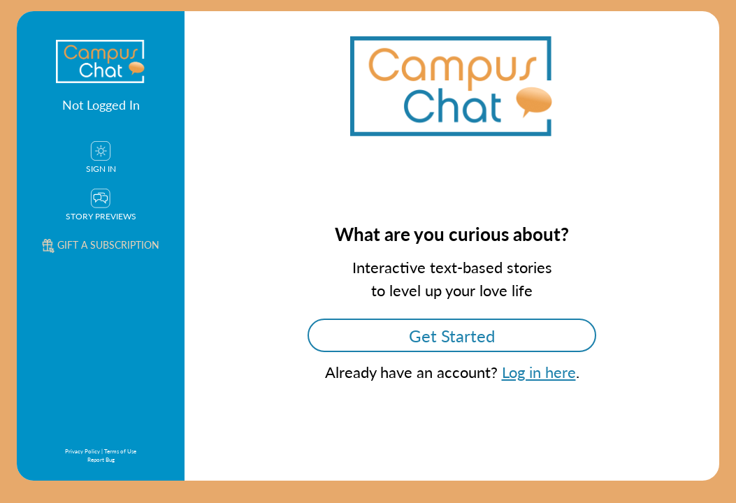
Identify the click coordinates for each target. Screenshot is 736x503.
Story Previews (101, 205)
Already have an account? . (452, 371)
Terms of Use (120, 451)
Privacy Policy (82, 451)
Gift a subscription (100, 245)
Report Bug (101, 459)
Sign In (101, 158)
